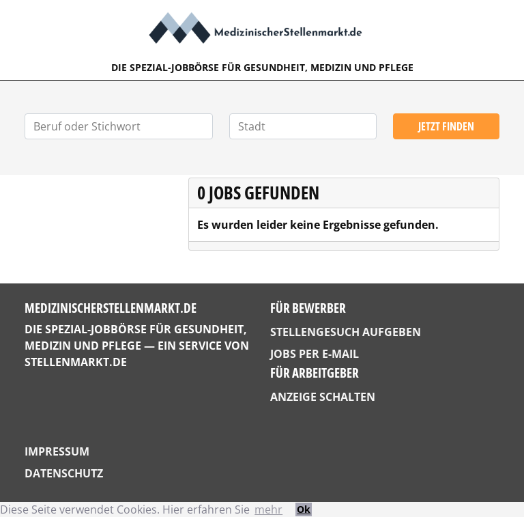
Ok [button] (303, 509)
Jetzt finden (446, 126)
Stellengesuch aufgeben (345, 331)
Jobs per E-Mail (314, 353)
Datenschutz (64, 473)
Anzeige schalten (322, 396)
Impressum (57, 451)
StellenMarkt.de (76, 361)
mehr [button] (268, 509)
